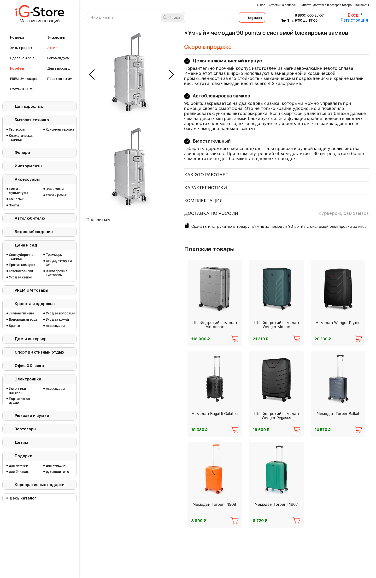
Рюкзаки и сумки (32, 415)
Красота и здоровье (35, 303)
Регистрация (354, 20)
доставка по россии (276, 213)
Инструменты (28, 166)
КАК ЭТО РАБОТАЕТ (206, 174)
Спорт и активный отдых (39, 352)
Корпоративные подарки (40, 484)
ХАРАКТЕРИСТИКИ (205, 187)
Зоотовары (25, 429)
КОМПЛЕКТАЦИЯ (203, 200)
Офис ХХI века (29, 365)
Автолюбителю (30, 218)
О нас (261, 5)
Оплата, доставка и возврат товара (326, 5)
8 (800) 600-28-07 (306, 15)
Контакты (362, 5)
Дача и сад (26, 245)
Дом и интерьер (31, 339)
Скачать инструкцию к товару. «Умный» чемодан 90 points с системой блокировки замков (275, 226)
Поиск (174, 17)
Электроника (28, 379)
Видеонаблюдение (34, 231)
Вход (353, 15)
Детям (21, 442)
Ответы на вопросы (283, 5)
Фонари (22, 152)
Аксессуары (27, 179)
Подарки (23, 456)
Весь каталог (23, 498)
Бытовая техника (32, 120)
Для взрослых (29, 106)
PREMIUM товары (31, 290)
